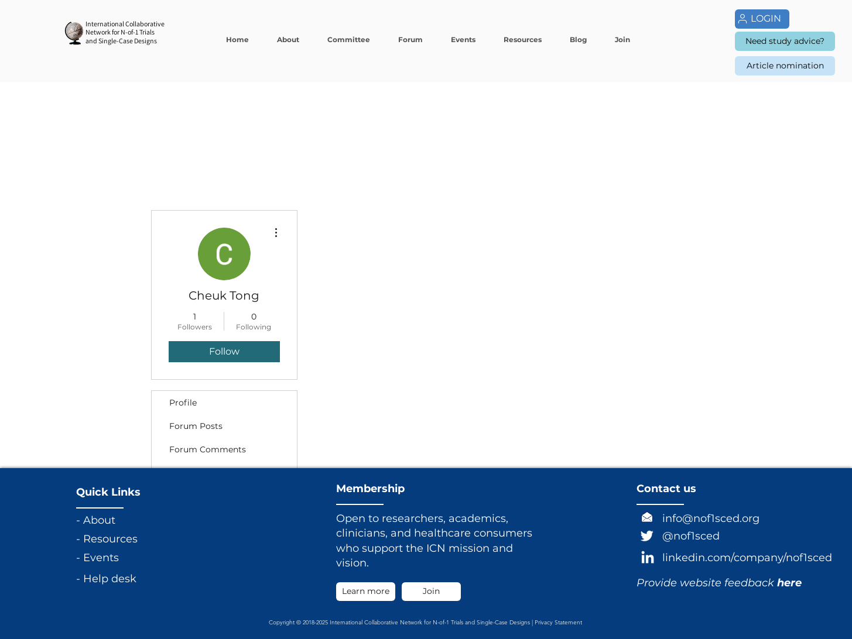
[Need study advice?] (785, 41)
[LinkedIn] (647, 558)
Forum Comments (207, 449)
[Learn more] (365, 591)
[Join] (431, 591)
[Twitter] (647, 535)
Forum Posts (196, 426)
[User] (742, 18)
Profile (183, 402)
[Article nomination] (785, 65)
